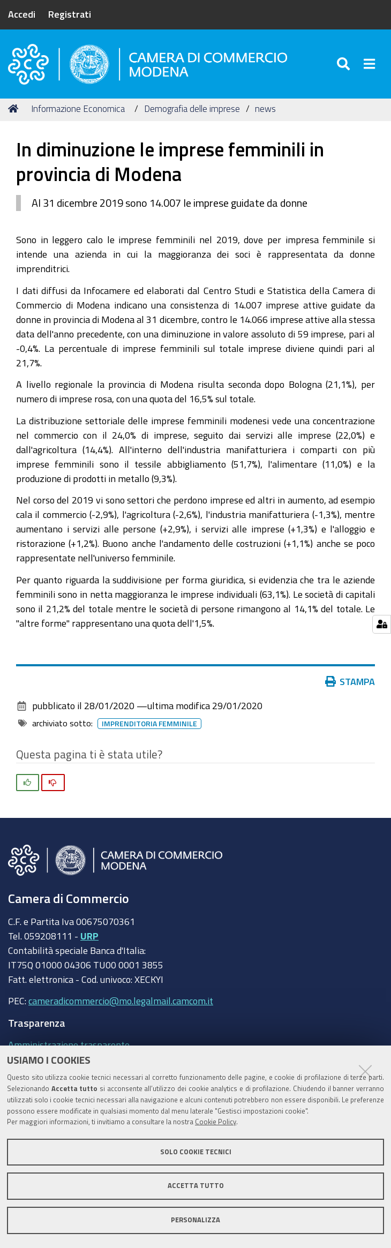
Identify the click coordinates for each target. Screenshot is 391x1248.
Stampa (352, 681)
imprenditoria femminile (151, 723)
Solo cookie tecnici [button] (195, 1151)
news (265, 108)
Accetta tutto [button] (196, 1185)
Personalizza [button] (195, 1219)
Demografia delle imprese (192, 108)
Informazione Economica (78, 108)
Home (15, 108)
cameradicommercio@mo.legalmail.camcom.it (120, 1000)
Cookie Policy (215, 1121)
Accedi (21, 14)
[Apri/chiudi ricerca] (345, 64)
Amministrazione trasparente (69, 1044)
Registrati (69, 14)
